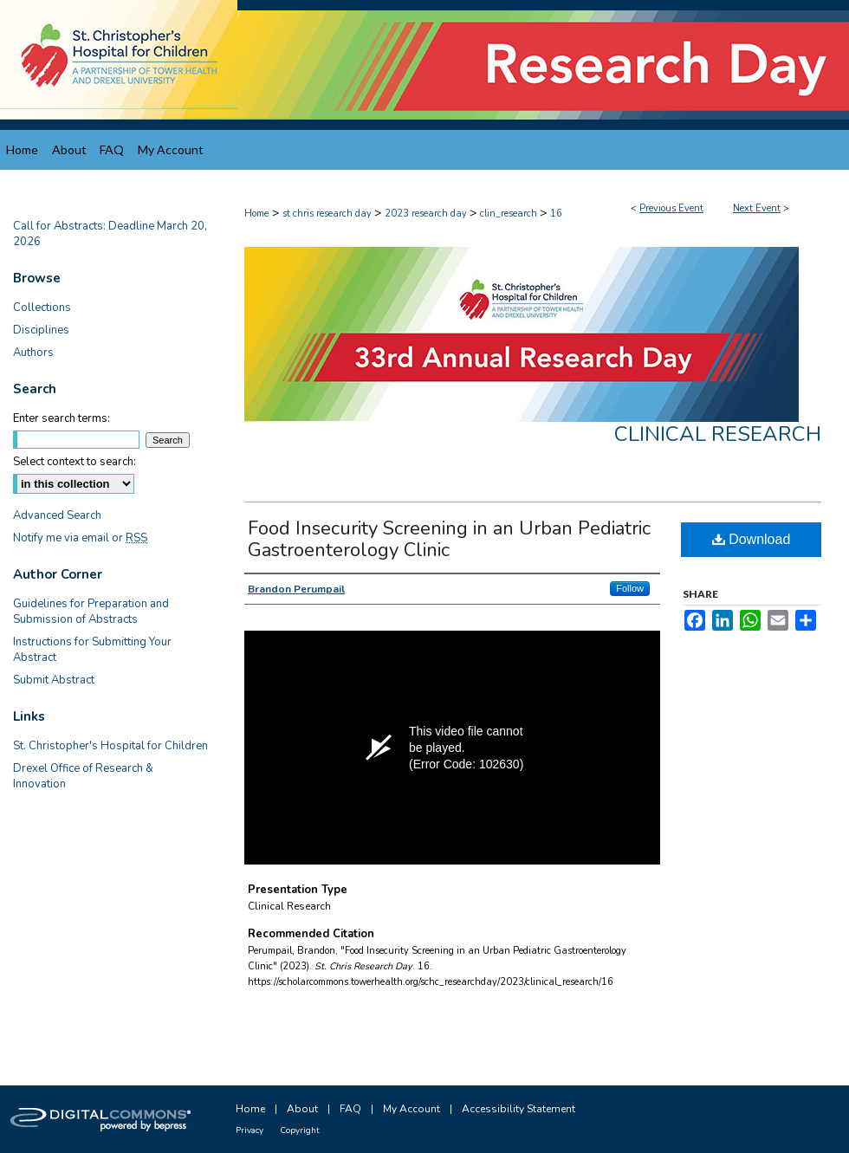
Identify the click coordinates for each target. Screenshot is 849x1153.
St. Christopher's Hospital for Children (110, 746)
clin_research (510, 213)
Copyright (300, 1130)
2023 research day (427, 213)
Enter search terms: (61, 418)
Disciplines (41, 330)
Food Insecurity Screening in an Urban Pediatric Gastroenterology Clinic (449, 539)
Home (256, 213)
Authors (33, 352)
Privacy (249, 1130)
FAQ (350, 1109)
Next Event (757, 208)
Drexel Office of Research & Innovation (83, 776)
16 (556, 213)
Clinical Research (717, 434)
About (302, 1109)
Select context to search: (74, 462)
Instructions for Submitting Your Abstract (92, 649)
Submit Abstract (53, 680)
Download (751, 539)
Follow (630, 588)
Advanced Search (57, 515)
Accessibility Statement (518, 1109)
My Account (411, 1109)
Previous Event (671, 208)
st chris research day (328, 213)
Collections (42, 307)
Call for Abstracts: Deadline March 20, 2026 (110, 233)
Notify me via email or (80, 538)
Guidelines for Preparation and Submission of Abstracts (91, 611)
